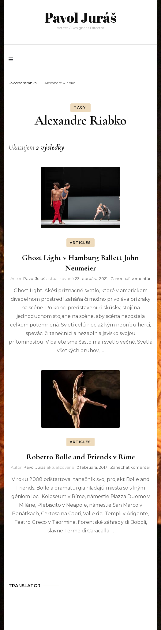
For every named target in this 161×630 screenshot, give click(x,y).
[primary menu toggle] (12, 59)
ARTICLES (80, 242)
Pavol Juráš (80, 17)
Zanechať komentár (130, 278)
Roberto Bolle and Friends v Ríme (80, 456)
